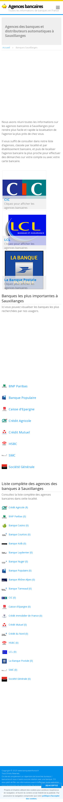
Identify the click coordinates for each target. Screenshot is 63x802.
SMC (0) (13, 669)
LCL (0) (12, 651)
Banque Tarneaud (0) (20, 588)
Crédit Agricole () (18, 507)
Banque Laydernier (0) (21, 552)
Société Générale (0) (20, 678)
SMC (12, 455)
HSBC (13, 444)
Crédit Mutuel (19, 432)
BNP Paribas (18, 386)
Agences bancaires (25, 6)
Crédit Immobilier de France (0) (25, 615)
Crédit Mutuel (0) (18, 624)
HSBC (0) (13, 642)
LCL (7, 239)
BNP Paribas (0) (17, 516)
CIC (7, 199)
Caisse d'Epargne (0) (20, 606)
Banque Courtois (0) (19, 534)
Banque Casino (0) (19, 525)
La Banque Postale (20, 280)
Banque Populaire (22, 397)
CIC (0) (12, 597)
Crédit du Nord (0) (18, 633)
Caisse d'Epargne (22, 409)
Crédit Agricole (20, 421)
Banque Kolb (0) (17, 543)
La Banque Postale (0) (21, 660)
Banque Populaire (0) (20, 570)
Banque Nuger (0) (18, 561)
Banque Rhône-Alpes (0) (22, 579)
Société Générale (22, 467)
